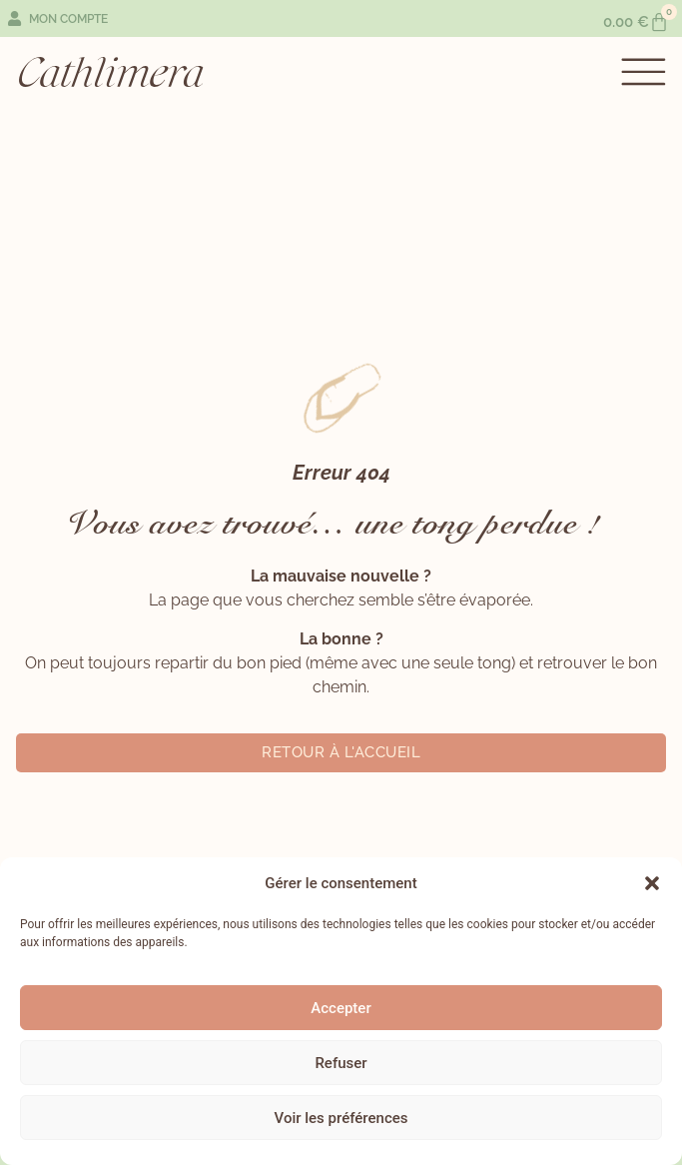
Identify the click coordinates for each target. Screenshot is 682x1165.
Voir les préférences (341, 1118)
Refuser (340, 1063)
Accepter (340, 1008)
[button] (652, 883)
